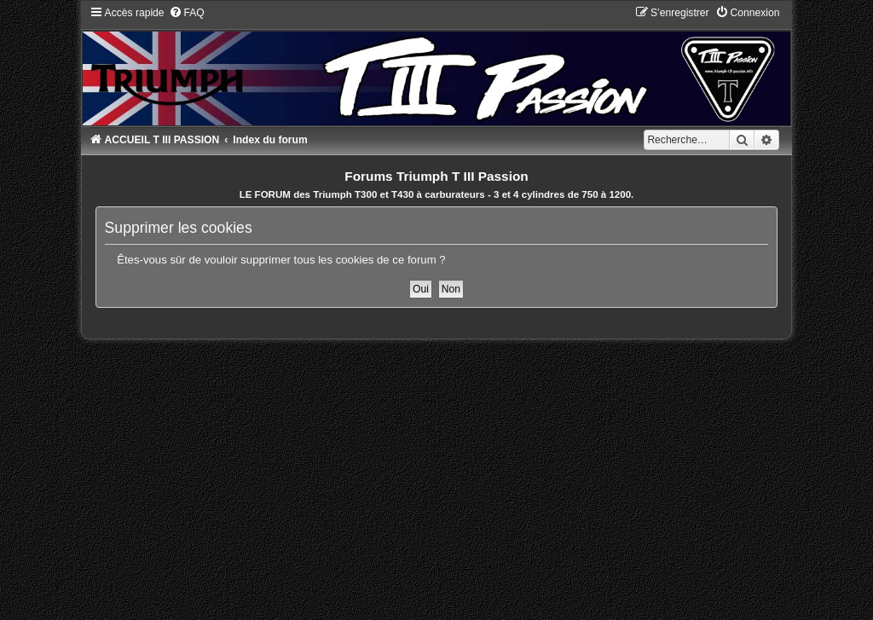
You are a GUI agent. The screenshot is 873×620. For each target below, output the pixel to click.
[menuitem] (187, 13)
